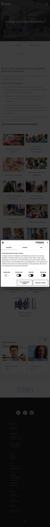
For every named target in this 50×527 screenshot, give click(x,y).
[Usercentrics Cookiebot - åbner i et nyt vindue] (37, 242)
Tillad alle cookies (40, 282)
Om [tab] (41, 247)
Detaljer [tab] (25, 247)
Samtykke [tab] (9, 247)
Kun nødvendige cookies (24, 282)
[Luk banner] (47, 242)
